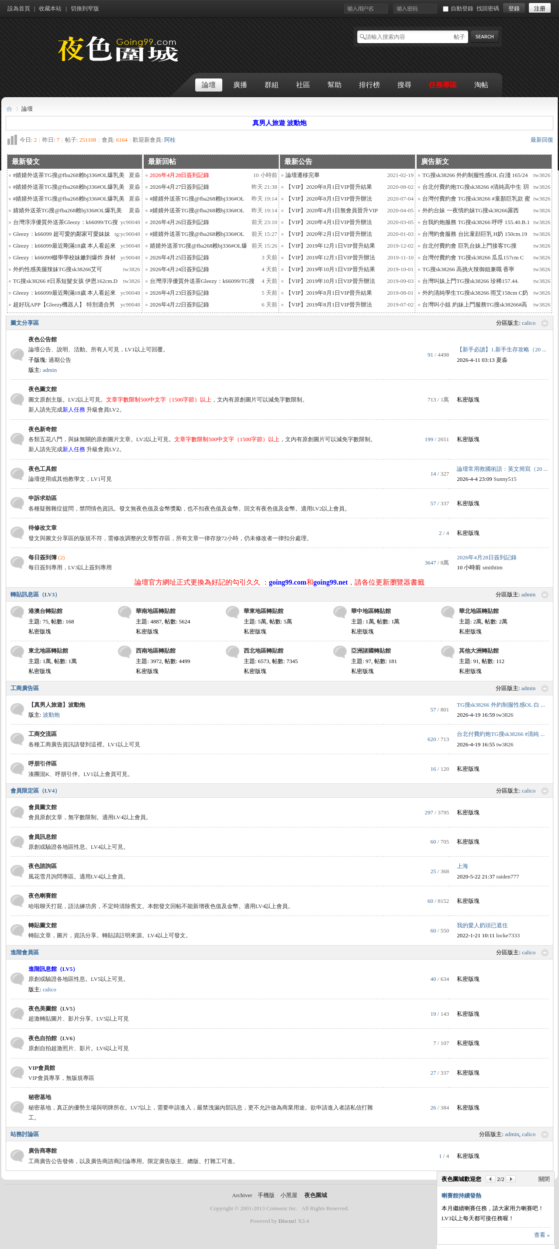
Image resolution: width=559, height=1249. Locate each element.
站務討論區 (24, 1134)
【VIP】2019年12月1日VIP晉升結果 (330, 245)
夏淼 (134, 175)
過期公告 (59, 360)
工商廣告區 (24, 688)
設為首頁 (18, 8)
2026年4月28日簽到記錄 (487, 557)
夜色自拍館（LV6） (53, 1038)
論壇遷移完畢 (303, 175)
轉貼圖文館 (42, 925)
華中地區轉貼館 (371, 611)
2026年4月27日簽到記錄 (180, 187)
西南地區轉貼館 (156, 650)
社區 (303, 84)
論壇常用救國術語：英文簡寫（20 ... (502, 469)
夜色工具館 (42, 469)
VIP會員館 (41, 1068)
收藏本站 (50, 8)
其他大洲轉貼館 (479, 650)
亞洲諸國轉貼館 (371, 650)
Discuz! (287, 1221)
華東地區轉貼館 (263, 611)
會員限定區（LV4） (35, 790)
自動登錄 (458, 8)
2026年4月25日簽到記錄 (180, 257)
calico (528, 323)
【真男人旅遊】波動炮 (56, 704)
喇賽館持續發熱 (461, 1195)
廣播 (240, 84)
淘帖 (481, 84)
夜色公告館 (42, 339)
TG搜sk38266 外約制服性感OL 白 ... (501, 704)
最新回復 (542, 139)
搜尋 (404, 84)
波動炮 (51, 714)
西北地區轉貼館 (263, 650)
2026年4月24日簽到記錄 (180, 269)
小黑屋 (288, 1195)
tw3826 (131, 269)
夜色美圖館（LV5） (53, 1008)
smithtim (493, 567)
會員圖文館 (42, 807)
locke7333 (508, 935)
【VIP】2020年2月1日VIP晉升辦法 (329, 234)
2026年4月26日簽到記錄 (180, 222)
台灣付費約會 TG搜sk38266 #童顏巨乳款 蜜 (476, 198)
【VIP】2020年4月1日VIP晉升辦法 (329, 222)
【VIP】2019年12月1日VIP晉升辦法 (330, 257)
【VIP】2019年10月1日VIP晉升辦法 (330, 281)
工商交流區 (42, 734)
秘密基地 (39, 1097)
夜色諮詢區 (42, 866)
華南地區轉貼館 (156, 611)
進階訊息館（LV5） (53, 969)
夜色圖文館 (42, 389)
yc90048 (130, 222)
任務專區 (443, 84)
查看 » (542, 1235)
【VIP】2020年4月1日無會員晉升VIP (332, 210)
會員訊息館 (42, 837)
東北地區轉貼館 (48, 650)
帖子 (459, 37)
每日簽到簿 (42, 557)
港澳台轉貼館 (45, 611)
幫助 (335, 84)
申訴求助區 (42, 498)
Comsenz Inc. (281, 1208)
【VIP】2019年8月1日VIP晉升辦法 (329, 304)
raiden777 (507, 876)
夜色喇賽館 (42, 895)
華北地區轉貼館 (479, 611)
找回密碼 (487, 8)
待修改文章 (42, 527)
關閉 (544, 1179)
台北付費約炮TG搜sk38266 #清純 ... (501, 734)
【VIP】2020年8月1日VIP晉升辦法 (329, 198)
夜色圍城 (9, 108)
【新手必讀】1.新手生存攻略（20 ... (501, 349)
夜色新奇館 (42, 429)
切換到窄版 (85, 8)
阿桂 (170, 139)
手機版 (266, 1195)
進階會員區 (24, 952)
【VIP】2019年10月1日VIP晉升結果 (330, 269)
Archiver (242, 1195)
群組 (272, 84)
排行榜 (369, 84)
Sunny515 (505, 479)
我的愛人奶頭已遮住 (482, 925)
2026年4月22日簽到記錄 (180, 304)
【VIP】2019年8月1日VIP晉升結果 (329, 292)
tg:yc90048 (127, 234)
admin (50, 370)
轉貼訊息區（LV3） (35, 594)
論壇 (209, 84)
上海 (462, 866)
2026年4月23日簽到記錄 (180, 292)
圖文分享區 (24, 323)
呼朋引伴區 (42, 763)
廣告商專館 (42, 1150)
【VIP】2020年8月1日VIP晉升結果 (329, 187)
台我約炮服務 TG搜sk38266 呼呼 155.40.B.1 (476, 222)
